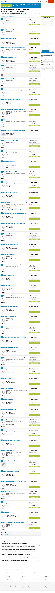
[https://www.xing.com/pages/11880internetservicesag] (13, 589)
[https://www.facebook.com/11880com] (6, 589)
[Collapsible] (39, 547)
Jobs (7, 582)
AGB (45, 581)
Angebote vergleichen (46, 50)
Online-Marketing (23, 578)
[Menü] (47, 1)
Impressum (46, 578)
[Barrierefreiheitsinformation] (45, 1)
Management (8, 579)
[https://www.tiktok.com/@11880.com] (8, 589)
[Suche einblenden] (39, 1)
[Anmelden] (42, 1)
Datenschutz (47, 579)
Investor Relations (9, 581)
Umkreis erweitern (8, 537)
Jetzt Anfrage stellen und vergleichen (6, 5)
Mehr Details (34, 22)
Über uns (8, 578)
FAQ (34, 579)
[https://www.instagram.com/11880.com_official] (11, 589)
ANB (45, 582)
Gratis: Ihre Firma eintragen (51, 2)
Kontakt (35, 578)
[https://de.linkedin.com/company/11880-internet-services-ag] (15, 589)
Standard (24, 13)
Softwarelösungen (23, 579)
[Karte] (36, 13)
